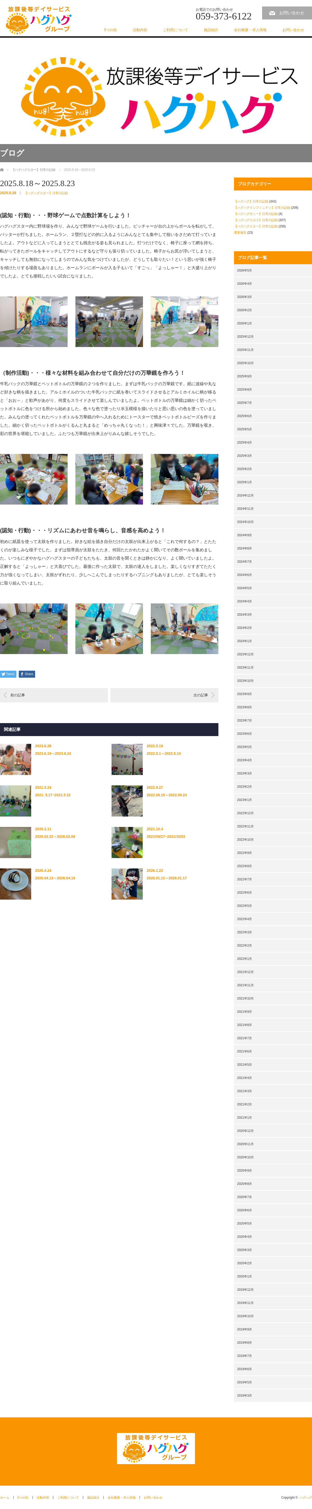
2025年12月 (245, 336)
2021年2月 (244, 1104)
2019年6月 (244, 1369)
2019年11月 (245, 1303)
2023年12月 (245, 654)
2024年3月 (244, 614)
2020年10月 (245, 1157)
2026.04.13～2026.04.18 (55, 878)
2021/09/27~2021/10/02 (166, 836)
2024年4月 (244, 601)
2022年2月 (244, 945)
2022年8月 (244, 866)
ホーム (4, 1497)
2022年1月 (244, 959)
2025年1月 (244, 482)
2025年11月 (245, 350)
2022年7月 (244, 879)
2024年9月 (244, 535)
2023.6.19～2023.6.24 (53, 753)
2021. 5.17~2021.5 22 (53, 795)
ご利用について (175, 30)
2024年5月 (244, 588)
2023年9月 (244, 694)
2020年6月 (244, 1210)
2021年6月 (244, 1051)
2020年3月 (244, 1250)
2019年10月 (245, 1316)
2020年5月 (244, 1223)
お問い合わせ (291, 13)
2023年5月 (244, 747)
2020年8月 (244, 1184)
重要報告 (240, 232)
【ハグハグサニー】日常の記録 (256, 214)
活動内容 (140, 30)
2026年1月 (244, 323)
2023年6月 (244, 734)
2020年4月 (244, 1237)
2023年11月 (245, 667)
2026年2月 (244, 310)
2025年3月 (244, 456)
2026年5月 (244, 270)
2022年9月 (244, 853)
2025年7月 (244, 403)
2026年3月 (244, 297)
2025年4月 (244, 442)
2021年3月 (244, 1091)
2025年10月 (245, 363)
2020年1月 (244, 1276)
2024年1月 (244, 641)
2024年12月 (245, 495)
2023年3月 (244, 773)
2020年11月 (245, 1144)
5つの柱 (110, 30)
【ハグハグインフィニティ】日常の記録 (262, 207)
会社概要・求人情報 (250, 30)
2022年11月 (245, 826)
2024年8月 (244, 548)
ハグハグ (306, 1497)
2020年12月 (245, 1131)
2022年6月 (244, 892)
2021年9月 (244, 1012)
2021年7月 (244, 1038)
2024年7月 (244, 561)
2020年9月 (244, 1170)
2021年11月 (245, 985)
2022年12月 (245, 813)
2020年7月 (244, 1197)
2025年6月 (244, 416)
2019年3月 (244, 1395)
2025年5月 (244, 429)
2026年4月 (244, 284)
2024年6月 (244, 575)
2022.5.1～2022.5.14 (164, 753)
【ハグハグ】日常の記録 (251, 201)
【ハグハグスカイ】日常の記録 (256, 220)
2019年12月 (245, 1290)
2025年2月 (244, 469)
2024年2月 (244, 628)
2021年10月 (245, 998)
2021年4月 (244, 1078)
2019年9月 (244, 1329)
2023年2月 (244, 787)
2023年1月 (244, 800)
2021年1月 (244, 1117)
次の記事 (200, 695)
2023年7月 (244, 720)
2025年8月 (244, 389)
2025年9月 (244, 376)
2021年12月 (245, 972)
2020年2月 (244, 1263)
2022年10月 (245, 839)
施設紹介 (211, 30)
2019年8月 (244, 1342)
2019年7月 (244, 1356)
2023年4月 (244, 760)
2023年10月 (245, 681)
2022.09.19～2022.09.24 (167, 795)
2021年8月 (244, 1025)
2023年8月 (244, 707)
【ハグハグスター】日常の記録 (46, 193)
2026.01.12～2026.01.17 (167, 878)
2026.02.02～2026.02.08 (55, 836)
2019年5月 (244, 1382)
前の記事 (17, 695)
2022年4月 (244, 919)
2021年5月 (244, 1064)
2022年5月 (244, 906)
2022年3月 (244, 932)
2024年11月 (245, 509)
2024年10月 (245, 522)
